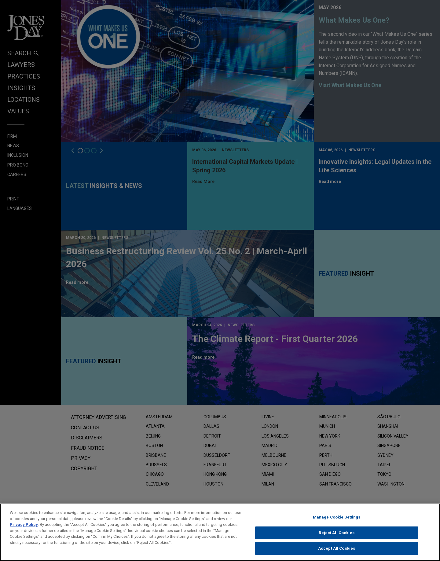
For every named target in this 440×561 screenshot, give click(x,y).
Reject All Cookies (336, 538)
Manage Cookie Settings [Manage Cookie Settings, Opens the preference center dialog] (337, 522)
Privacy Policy (24, 530)
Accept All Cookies (336, 554)
